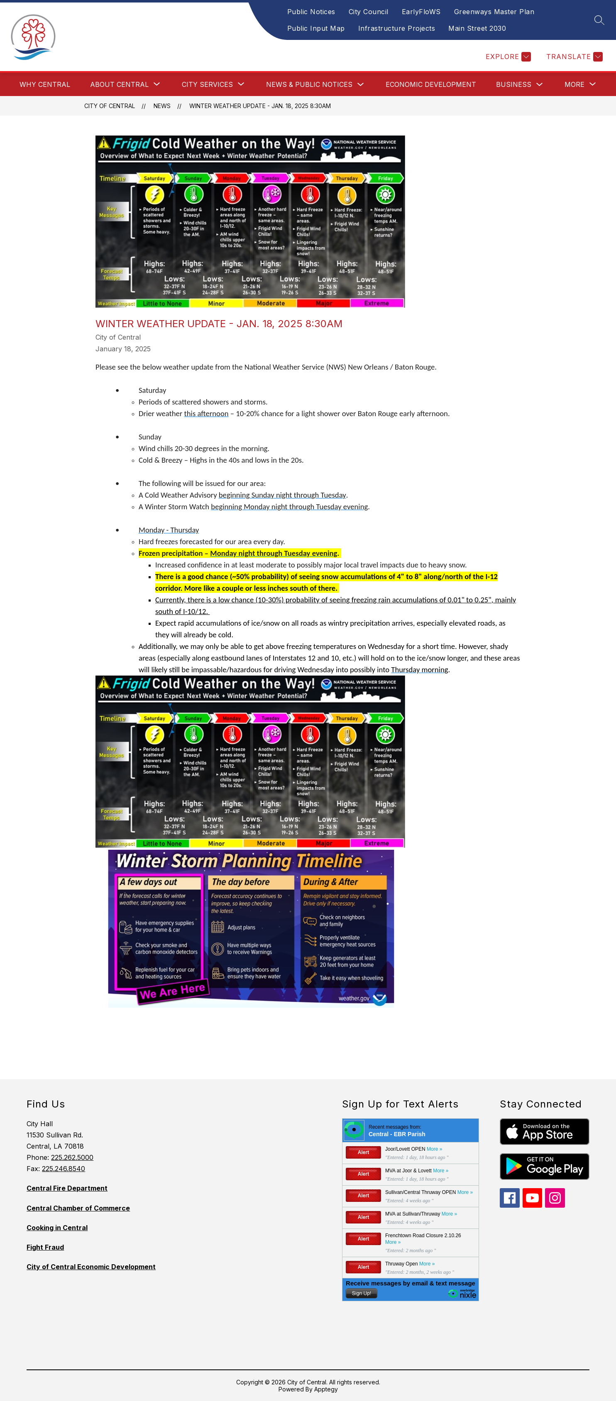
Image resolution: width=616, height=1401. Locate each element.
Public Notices (311, 11)
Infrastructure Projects (396, 28)
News (162, 105)
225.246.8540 (63, 1168)
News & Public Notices (309, 84)
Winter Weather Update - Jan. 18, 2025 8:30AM (260, 105)
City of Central (109, 105)
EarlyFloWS (421, 11)
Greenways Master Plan (494, 11)
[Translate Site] (573, 57)
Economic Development (431, 84)
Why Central (45, 84)
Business (513, 84)
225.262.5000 (72, 1157)
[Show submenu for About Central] (119, 84)
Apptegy (326, 1389)
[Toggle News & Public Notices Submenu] (361, 84)
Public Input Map (316, 28)
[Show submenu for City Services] (207, 84)
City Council (369, 11)
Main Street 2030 (477, 28)
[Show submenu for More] (574, 84)
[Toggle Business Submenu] (540, 84)
